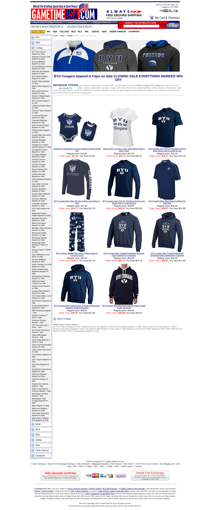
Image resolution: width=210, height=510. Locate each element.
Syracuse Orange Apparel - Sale (39, 321)
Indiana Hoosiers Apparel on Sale (38, 175)
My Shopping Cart (167, 464)
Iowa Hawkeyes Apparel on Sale (41, 180)
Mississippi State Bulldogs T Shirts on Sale (40, 245)
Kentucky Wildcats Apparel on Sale (39, 200)
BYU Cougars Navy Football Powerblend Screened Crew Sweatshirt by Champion (124, 254)
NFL (49, 31)
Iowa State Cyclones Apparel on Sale (40, 185)
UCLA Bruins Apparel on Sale (41, 356)
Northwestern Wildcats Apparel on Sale (41, 277)
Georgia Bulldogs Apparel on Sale (39, 141)
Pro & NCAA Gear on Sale (147, 464)
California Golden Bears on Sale (41, 107)
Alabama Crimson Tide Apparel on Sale (41, 58)
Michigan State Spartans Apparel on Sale (41, 229)
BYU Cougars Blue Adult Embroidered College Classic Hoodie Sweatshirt (124, 307)
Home (55, 36)
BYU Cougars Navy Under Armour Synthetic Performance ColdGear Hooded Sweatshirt (77, 307)
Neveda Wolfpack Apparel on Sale (39, 261)
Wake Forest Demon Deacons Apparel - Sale (41, 390)
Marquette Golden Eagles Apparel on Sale (41, 214)
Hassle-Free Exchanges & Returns (61, 464)
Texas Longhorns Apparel (77, 489)
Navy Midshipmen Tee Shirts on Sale (41, 256)
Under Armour (117, 31)
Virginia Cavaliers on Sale (40, 380)
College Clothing (95, 489)
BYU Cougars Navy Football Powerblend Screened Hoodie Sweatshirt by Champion (167, 254)
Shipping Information (100, 464)
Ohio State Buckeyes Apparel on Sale (40, 414)
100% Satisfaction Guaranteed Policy (100, 494)
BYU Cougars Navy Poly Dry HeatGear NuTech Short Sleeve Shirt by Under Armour (167, 150)
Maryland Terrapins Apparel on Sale (39, 219)
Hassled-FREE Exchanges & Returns (47, 22)
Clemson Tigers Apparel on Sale (41, 112)
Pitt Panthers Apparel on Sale (41, 302)
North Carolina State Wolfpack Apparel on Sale (40, 271)
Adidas (96, 31)
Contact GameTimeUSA (77, 22)
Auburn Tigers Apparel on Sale (41, 82)
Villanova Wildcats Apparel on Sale (39, 375)
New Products (116, 464)
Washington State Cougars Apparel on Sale (40, 401)
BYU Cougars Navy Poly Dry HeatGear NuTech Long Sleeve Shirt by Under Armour (124, 202)
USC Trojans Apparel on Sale (41, 360)
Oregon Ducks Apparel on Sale (41, 287)
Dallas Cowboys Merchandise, (133, 489)
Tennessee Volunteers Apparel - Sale (41, 331)
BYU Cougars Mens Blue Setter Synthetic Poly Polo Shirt (167, 202)
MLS (80, 31)
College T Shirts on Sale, (44, 491)
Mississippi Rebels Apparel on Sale (39, 239)
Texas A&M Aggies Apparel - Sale (39, 336)
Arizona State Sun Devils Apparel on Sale (42, 68)
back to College (64, 319)
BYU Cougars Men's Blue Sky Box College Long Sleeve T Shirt (77, 202)
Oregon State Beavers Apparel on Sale (41, 292)
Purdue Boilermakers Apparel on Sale (40, 307)
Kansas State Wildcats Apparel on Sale (41, 195)
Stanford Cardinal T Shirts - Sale (39, 316)
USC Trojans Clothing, (79, 491)
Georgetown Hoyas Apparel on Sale (39, 151)
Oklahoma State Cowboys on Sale (39, 282)
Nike (104, 31)
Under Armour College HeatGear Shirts (113, 491)
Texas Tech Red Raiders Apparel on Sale (41, 346)
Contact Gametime (38, 464)
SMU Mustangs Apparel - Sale (41, 312)
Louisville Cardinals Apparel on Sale (39, 205)
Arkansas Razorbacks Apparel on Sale (40, 72)
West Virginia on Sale (40, 406)
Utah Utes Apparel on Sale (40, 365)
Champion (134, 31)
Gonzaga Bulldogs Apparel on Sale (39, 156)
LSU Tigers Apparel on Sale (41, 209)
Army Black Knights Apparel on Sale (39, 77)
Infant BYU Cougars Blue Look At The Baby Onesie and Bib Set (77, 150)
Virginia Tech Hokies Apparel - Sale (40, 385)
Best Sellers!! (129, 464)
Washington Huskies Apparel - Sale (40, 395)
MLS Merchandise (109, 489)
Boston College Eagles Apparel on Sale (41, 97)
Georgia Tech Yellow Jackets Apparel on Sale (41, 146)
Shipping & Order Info (102, 22)
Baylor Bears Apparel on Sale (41, 87)
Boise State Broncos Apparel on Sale (40, 92)
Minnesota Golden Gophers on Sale (39, 234)
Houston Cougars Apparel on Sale (39, 165)
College (64, 31)
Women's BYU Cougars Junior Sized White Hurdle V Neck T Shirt (124, 150)
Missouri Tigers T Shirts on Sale (41, 251)
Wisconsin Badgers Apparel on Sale (39, 409)
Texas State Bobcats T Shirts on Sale (41, 341)
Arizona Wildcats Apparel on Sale (38, 63)
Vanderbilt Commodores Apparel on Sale (41, 370)
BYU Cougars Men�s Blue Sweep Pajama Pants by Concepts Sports (77, 254)
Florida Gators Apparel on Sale (41, 131)
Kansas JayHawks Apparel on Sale (39, 190)
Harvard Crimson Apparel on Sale (38, 161)
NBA (55, 31)
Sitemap (138, 466)
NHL (87, 31)
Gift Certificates (83, 464)
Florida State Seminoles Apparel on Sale (41, 136)
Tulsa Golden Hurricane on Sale (41, 351)
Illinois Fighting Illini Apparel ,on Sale (39, 170)
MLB (73, 31)
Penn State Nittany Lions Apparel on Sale (42, 297)
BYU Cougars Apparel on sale (41, 102)
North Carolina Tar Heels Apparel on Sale (41, 265)
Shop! (62, 36)
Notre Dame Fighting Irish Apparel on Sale (40, 419)
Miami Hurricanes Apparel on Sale (39, 224)
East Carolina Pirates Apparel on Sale (40, 126)
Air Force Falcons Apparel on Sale (39, 53)
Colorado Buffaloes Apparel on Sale (39, 121)
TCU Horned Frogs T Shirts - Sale (40, 326)
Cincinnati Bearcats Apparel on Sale (39, 116)
